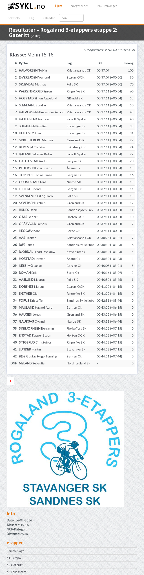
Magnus (32, 279)
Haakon (27, 238)
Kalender (49, 18)
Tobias (33, 70)
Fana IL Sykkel (76, 119)
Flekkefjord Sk (76, 328)
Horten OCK (76, 217)
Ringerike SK (76, 91)
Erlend (30, 189)
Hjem (58, 6)
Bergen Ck (74, 161)
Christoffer (35, 342)
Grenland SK (75, 140)
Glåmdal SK (75, 98)
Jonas (26, 245)
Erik (28, 272)
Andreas (34, 119)
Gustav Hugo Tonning (38, 356)
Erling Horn (36, 196)
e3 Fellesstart (16, 572)
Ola (28, 293)
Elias (30, 133)
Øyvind (32, 321)
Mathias (32, 84)
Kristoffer (31, 300)
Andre (29, 231)
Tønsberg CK (76, 147)
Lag (31, 18)
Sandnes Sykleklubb (81, 245)
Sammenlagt (15, 551)
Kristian (33, 126)
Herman (32, 259)
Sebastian (32, 363)
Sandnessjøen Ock (80, 210)
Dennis (33, 224)
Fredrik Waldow (37, 252)
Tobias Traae (35, 175)
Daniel (28, 210)
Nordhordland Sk (78, 363)
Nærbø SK (74, 182)
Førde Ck (73, 231)
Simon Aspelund (38, 98)
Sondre (32, 105)
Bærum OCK (75, 77)
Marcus (31, 286)
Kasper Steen (35, 335)
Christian (33, 147)
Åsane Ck (73, 168)
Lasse (30, 265)
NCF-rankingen (107, 6)
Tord (32, 182)
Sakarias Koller (35, 154)
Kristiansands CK (79, 70)
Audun (33, 161)
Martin (30, 349)
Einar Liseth (35, 168)
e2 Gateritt (15, 565)
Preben (32, 203)
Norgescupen (80, 6)
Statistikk (14, 18)
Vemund (34, 77)
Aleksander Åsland (41, 112)
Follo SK (72, 84)
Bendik (28, 217)
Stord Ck (73, 272)
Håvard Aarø (36, 307)
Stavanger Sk (76, 126)
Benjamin (36, 328)
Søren (35, 91)
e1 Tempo (14, 558)
